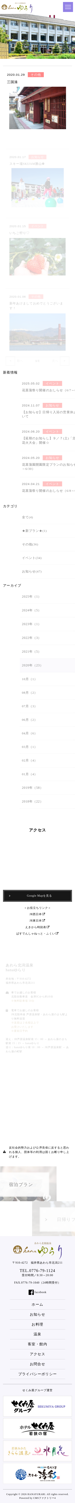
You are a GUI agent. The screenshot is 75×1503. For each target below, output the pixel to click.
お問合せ (37, 1364)
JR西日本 (37, 914)
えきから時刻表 (37, 927)
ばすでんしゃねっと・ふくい (37, 933)
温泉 (37, 1334)
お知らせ (37, 1314)
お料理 (37, 1324)
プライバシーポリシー (37, 1374)
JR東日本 (37, 920)
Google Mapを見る (30, 895)
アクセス (37, 1354)
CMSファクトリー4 (44, 1498)
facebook (41, 1292)
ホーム (37, 1304)
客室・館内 (37, 1344)
